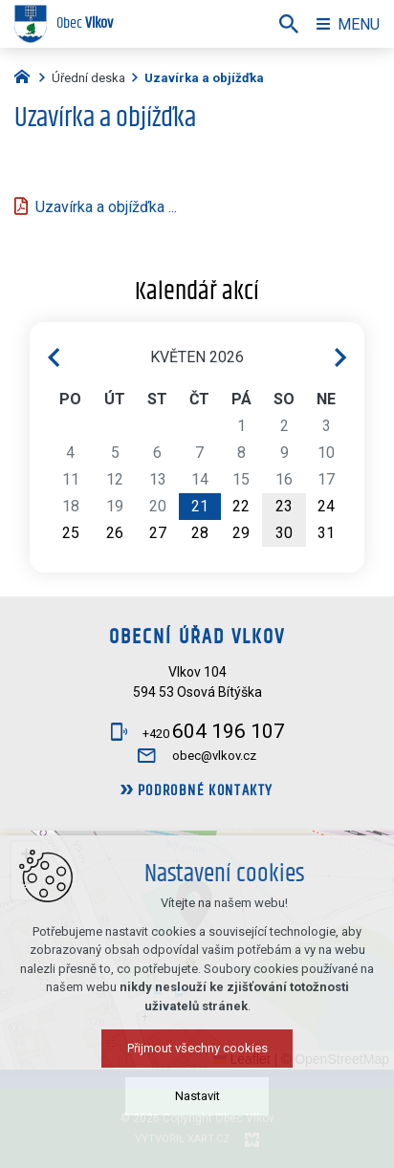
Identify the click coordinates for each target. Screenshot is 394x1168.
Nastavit (197, 1096)
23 (284, 506)
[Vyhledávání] (288, 23)
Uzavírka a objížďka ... (106, 207)
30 (284, 533)
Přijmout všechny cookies (197, 1048)
